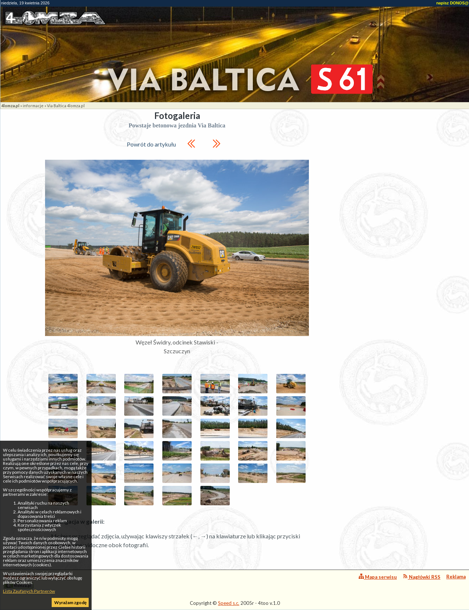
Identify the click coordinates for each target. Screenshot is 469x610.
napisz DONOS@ (452, 3)
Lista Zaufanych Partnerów (29, 591)
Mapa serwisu (378, 577)
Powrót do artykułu (151, 144)
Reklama (456, 577)
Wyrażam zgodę (70, 602)
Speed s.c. (228, 603)
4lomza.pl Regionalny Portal (36, 581)
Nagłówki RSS (421, 577)
